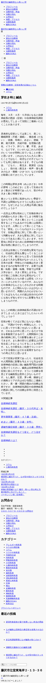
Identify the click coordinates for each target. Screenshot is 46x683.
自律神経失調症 (9, 403)
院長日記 (10, 603)
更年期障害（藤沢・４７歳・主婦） (19, 417)
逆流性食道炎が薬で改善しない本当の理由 (24, 622)
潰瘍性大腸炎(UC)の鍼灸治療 (19, 647)
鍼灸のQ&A (11, 533)
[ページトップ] (2, 678)
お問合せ (29, 511)
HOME (10, 89)
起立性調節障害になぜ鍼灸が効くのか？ (23, 640)
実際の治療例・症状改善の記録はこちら (18, 85)
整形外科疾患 (12, 568)
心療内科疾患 (12, 110)
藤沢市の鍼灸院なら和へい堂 (13, 2)
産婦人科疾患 (12, 580)
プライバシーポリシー (11, 608)
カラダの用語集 (13, 547)
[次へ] (23, 494)
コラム (9, 92)
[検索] (3, 664)
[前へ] (23, 492)
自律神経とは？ (9, 440)
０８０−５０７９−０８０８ (13, 511)
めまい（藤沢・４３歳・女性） (17, 422)
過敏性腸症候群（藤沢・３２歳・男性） (22, 427)
